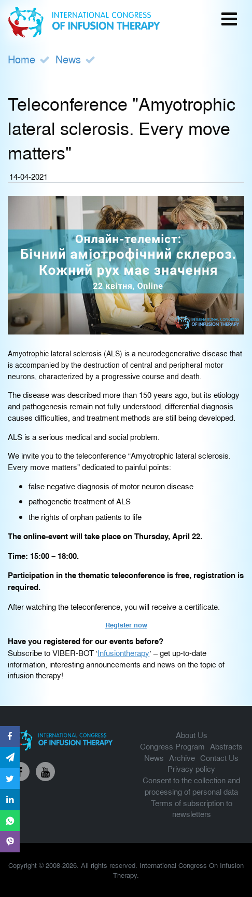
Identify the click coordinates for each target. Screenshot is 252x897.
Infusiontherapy (123, 652)
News (68, 58)
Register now (126, 625)
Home (21, 58)
